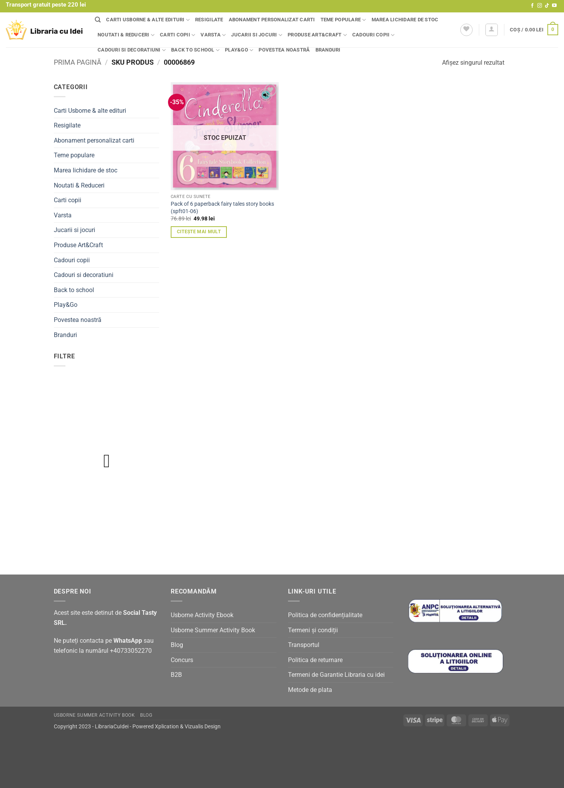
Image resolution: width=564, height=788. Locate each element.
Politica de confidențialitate (325, 615)
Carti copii (177, 35)
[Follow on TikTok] (547, 6)
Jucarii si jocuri (256, 35)
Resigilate (209, 19)
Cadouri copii (373, 35)
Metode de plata (310, 689)
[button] (491, 30)
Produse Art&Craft (317, 35)
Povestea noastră (284, 50)
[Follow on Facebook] (532, 6)
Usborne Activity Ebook (202, 615)
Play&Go (239, 50)
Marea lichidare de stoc (405, 19)
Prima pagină (77, 62)
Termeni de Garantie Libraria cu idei (336, 674)
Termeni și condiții (313, 630)
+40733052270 (131, 650)
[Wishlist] (466, 30)
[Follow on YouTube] (554, 6)
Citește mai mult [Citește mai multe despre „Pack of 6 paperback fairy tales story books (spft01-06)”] (199, 231)
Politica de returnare (315, 660)
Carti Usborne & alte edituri (148, 20)
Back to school (195, 50)
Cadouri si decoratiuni (132, 50)
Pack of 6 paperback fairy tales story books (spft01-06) (222, 208)
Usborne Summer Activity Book (213, 630)
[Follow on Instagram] (539, 6)
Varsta (213, 35)
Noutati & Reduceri (126, 35)
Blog (177, 645)
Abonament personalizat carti (272, 19)
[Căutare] (98, 19)
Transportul (303, 645)
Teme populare (343, 20)
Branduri (328, 50)
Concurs (182, 660)
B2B (176, 674)
